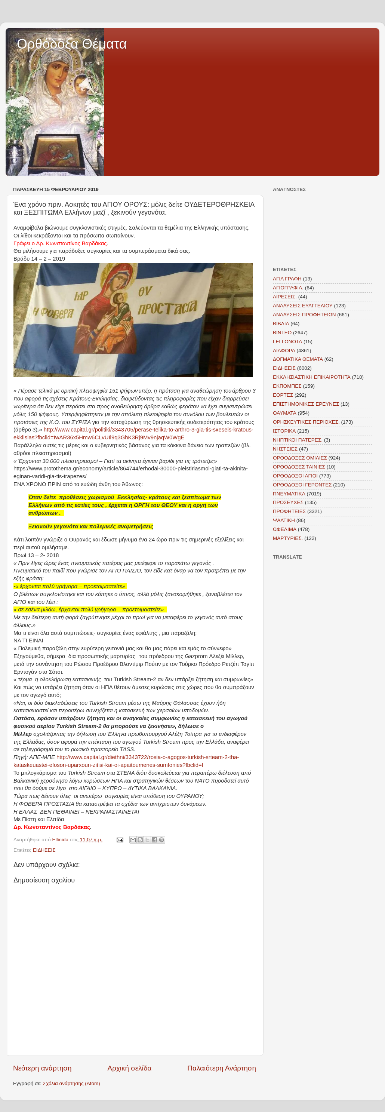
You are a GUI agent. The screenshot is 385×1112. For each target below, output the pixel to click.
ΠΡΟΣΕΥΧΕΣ (288, 502)
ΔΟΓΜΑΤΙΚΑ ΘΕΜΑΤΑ (298, 359)
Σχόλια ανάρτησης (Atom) (71, 1083)
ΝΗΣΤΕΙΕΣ (285, 449)
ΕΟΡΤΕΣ (283, 395)
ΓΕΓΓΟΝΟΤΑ (287, 341)
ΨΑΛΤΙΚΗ (284, 520)
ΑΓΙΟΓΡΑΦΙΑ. (288, 288)
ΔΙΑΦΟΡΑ (284, 350)
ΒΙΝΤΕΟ (282, 332)
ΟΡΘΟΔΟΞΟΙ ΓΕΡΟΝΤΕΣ (302, 485)
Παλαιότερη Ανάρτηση (221, 1068)
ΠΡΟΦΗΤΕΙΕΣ (289, 511)
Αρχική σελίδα (130, 1068)
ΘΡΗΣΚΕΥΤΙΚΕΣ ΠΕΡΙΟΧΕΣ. (306, 422)
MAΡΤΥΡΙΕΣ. (288, 538)
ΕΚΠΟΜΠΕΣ (287, 386)
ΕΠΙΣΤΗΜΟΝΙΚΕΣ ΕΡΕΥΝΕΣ (306, 404)
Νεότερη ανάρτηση (42, 1068)
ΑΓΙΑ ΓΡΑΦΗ (287, 279)
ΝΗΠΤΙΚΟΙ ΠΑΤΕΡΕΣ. (298, 440)
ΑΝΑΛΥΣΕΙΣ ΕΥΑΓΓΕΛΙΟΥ (303, 305)
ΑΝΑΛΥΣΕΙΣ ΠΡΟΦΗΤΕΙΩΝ (304, 314)
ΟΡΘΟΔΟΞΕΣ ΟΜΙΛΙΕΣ (300, 458)
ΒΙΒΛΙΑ (281, 323)
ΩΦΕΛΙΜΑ (284, 529)
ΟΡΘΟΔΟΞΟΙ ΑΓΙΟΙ (295, 476)
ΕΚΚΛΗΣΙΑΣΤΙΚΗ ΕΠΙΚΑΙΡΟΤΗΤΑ (312, 377)
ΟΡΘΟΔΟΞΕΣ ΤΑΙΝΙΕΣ (299, 467)
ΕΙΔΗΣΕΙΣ (44, 850)
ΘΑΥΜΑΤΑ (284, 413)
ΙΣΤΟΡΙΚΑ (284, 431)
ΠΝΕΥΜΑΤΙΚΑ (289, 494)
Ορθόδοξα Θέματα (72, 44)
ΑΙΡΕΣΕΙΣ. (285, 296)
